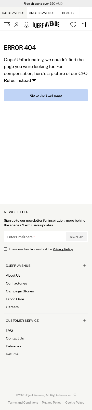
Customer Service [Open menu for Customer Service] (46, 320)
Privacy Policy (51, 402)
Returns (12, 354)
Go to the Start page (46, 95)
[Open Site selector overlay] (26, 24)
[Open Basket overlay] (83, 25)
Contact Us (15, 338)
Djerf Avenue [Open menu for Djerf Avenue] (46, 265)
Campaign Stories (20, 291)
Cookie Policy (74, 402)
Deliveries (13, 346)
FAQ (9, 330)
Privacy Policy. (63, 248)
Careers (12, 307)
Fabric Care (15, 299)
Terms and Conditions (23, 402)
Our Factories (16, 283)
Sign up (76, 236)
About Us (13, 275)
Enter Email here (20, 237)
